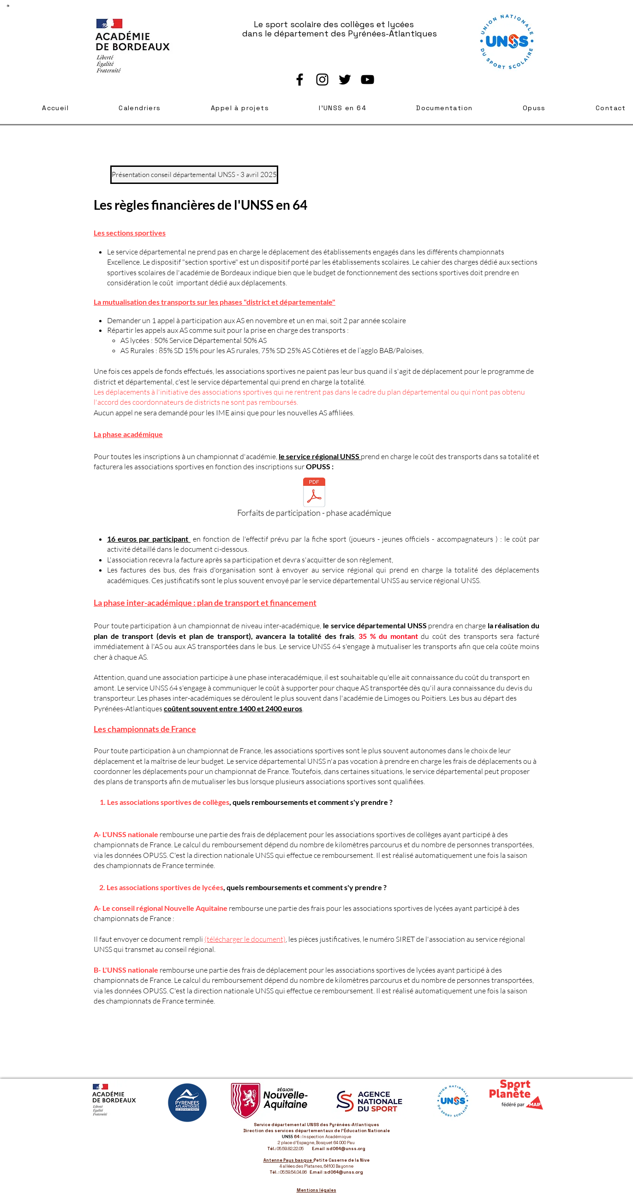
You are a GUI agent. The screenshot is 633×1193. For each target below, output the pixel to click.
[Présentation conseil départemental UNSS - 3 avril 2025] (194, 174)
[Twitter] (345, 79)
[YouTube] (367, 79)
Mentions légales (316, 1190)
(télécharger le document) (245, 939)
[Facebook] (300, 79)
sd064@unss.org (346, 1149)
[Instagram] (322, 79)
